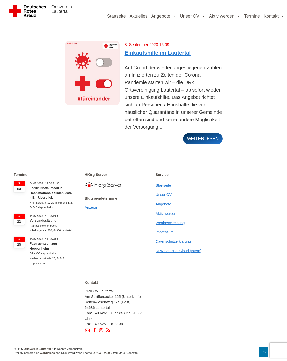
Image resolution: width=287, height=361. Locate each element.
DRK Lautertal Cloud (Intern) (178, 251)
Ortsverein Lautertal (61, 9)
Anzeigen (92, 207)
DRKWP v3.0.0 (102, 352)
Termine (252, 16)
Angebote (163, 16)
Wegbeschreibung (170, 223)
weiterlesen (203, 138)
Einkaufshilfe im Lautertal (158, 53)
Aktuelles (139, 16)
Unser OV (192, 16)
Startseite (116, 16)
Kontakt (274, 16)
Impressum (164, 232)
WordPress (47, 352)
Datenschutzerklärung (173, 241)
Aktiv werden (224, 16)
